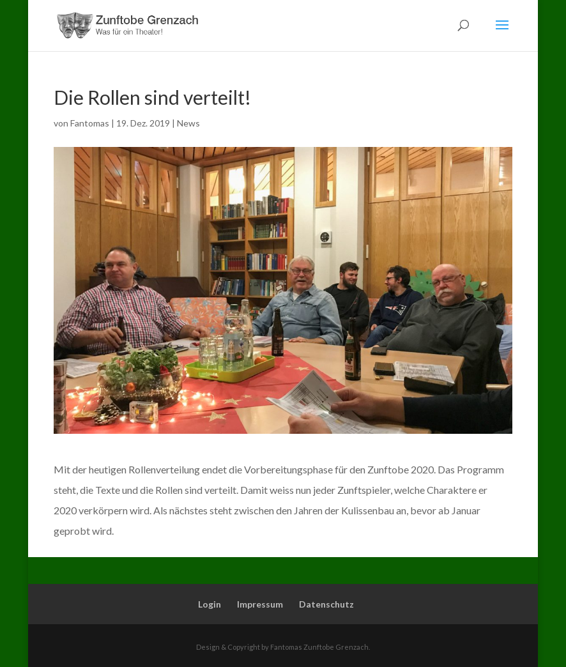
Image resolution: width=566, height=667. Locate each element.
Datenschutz (326, 604)
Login (209, 604)
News (188, 123)
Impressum (260, 604)
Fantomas (89, 123)
